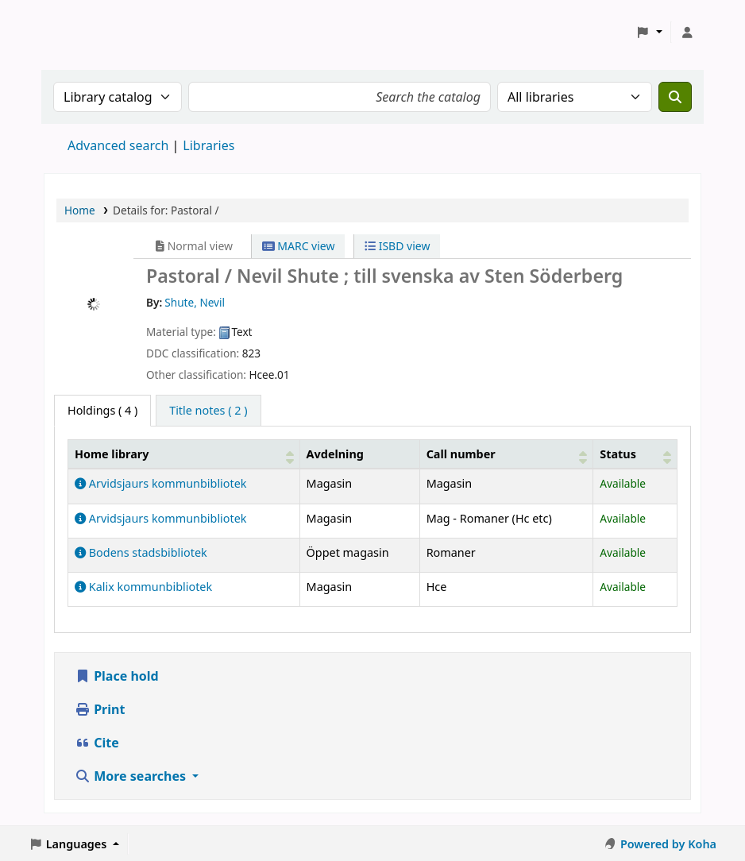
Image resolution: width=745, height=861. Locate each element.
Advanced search (118, 145)
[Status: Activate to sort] (635, 453)
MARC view (298, 245)
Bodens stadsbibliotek (141, 552)
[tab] (208, 411)
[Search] (675, 97)
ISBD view (397, 245)
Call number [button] (461, 453)
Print (100, 709)
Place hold (117, 676)
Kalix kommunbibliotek (143, 586)
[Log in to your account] (687, 32)
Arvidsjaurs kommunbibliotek (161, 483)
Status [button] (618, 453)
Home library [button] (112, 453)
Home (79, 210)
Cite (97, 742)
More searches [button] (132, 776)
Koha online (84, 32)
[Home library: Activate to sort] (184, 453)
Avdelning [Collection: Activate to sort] (335, 453)
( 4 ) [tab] (102, 410)
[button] (649, 32)
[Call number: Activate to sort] (506, 453)
